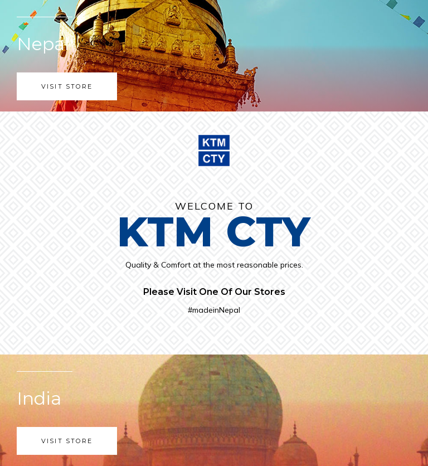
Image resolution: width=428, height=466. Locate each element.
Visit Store (67, 86)
